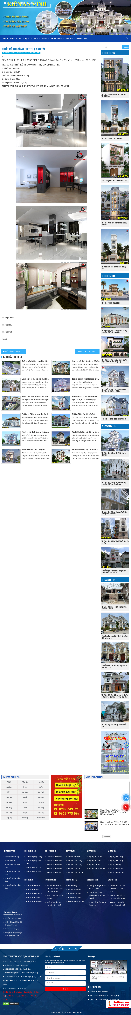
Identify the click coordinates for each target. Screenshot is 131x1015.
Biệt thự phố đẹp (115, 864)
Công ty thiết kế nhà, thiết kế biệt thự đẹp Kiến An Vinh (97, 895)
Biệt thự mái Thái (94, 864)
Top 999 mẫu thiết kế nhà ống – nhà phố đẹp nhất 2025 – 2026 (55, 888)
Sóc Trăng (9, 807)
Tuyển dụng (79, 39)
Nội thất (27, 39)
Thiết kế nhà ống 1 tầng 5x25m (55, 896)
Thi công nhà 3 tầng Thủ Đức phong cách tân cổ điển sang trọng (113, 483)
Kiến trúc (18, 39)
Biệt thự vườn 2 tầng (75, 864)
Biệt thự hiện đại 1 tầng (34, 857)
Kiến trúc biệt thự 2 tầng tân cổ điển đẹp (86, 361)
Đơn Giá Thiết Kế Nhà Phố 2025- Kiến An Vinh (118, 896)
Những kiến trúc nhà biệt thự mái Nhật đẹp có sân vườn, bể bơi (35, 396)
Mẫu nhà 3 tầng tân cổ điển (110, 302)
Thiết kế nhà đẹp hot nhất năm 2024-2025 (54, 903)
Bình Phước (41, 792)
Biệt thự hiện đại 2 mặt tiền (33, 862)
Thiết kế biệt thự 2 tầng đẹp (13, 873)
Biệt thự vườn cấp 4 (74, 868)
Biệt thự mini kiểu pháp (34, 893)
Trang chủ (6, 39)
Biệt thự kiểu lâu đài (95, 857)
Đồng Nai (9, 797)
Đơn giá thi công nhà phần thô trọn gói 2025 (117, 903)
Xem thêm (107, 836)
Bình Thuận (9, 812)
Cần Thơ (41, 787)
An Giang (9, 787)
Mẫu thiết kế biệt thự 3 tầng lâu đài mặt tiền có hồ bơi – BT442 (113, 390)
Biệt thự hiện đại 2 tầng (34, 867)
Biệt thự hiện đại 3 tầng (34, 871)
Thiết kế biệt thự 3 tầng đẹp (13, 879)
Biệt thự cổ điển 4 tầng (54, 868)
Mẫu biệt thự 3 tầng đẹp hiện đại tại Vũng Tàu (86, 449)
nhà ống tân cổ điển (74, 889)
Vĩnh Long (25, 817)
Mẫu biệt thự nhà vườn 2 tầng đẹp (33, 449)
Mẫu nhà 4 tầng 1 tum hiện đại (111, 138)
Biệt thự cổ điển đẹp (54, 872)
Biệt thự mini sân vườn (34, 901)
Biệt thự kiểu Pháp (95, 861)
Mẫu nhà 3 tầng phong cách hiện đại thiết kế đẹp (114, 95)
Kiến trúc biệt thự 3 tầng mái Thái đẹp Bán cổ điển (35, 432)
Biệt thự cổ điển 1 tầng (54, 857)
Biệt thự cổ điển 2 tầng (54, 861)
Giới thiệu (12, 39)
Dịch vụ (36, 39)
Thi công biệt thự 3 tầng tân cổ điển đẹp (113, 725)
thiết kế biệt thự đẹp (19, 992)
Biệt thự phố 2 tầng (116, 857)
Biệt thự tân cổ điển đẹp (97, 868)
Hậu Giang (9, 802)
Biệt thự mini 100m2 (33, 886)
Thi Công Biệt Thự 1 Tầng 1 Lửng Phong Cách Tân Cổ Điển (114, 607)
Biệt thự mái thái (10, 861)
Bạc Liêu (41, 782)
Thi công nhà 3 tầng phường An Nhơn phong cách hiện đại (114, 513)
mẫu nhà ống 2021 (74, 886)
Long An (25, 812)
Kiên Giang (41, 797)
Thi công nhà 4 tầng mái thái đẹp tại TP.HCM (113, 454)
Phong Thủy (69, 39)
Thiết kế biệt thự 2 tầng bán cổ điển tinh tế (86, 379)
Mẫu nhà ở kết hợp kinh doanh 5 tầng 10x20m (114, 223)
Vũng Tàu (25, 782)
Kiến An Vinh (41, 817)
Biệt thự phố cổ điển (116, 868)
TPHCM (9, 782)
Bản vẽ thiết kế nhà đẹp (76, 901)
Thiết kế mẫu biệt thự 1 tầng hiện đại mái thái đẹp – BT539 (35, 361)
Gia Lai (25, 807)
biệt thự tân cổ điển (27, 996)
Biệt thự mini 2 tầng (32, 889)
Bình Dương (25, 792)
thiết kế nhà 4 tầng (74, 893)
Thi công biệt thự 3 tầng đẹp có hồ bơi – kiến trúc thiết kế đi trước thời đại (114, 696)
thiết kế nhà (7, 992)
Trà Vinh (25, 802)
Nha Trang (41, 807)
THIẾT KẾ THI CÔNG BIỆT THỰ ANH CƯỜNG (15, 351)
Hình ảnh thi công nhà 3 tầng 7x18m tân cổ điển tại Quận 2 (113, 571)
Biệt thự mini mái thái (33, 897)
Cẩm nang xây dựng (56, 39)
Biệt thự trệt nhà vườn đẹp (12, 866)
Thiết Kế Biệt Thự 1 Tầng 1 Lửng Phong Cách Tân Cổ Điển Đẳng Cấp (114, 331)
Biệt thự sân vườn (74, 857)
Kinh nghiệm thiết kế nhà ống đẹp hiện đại (13, 923)
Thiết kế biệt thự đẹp (12, 857)
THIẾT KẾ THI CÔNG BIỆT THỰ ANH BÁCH (88, 351)
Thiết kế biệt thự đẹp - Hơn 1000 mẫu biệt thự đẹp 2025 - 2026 (21, 52)
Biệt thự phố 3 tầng (116, 861)
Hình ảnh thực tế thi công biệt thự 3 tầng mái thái (114, 666)
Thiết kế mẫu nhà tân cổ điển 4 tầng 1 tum (114, 267)
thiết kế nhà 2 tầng (12, 996)
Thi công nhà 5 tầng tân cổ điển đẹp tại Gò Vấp (115, 542)
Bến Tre (9, 792)
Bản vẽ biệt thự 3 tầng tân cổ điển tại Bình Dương (86, 396)
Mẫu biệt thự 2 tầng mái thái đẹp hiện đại (86, 432)
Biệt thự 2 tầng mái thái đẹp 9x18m (113, 418)
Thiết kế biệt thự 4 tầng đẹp (13, 886)
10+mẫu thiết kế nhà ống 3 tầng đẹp (97, 903)
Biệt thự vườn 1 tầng (75, 861)
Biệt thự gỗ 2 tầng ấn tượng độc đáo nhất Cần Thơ (35, 414)
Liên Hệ (86, 39)
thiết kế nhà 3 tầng (74, 897)
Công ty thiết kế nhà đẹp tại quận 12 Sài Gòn (13, 934)
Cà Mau (25, 787)
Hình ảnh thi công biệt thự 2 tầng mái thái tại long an (114, 637)
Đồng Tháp (9, 817)
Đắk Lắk (25, 797)
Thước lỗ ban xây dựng (13, 918)
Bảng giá (44, 39)
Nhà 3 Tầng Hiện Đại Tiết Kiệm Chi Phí (114, 180)
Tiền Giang (41, 812)
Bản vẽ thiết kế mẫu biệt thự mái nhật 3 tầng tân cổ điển (35, 379)
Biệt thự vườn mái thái (75, 872)
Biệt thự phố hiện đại (117, 872)
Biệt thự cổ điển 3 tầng (54, 864)
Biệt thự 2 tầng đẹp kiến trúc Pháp (83, 414)
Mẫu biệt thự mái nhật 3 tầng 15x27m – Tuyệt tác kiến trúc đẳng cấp (114, 361)
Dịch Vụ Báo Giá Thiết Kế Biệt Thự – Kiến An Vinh (117, 888)
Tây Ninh (41, 802)
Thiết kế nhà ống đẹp (12, 929)
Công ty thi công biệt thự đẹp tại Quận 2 (97, 887)
